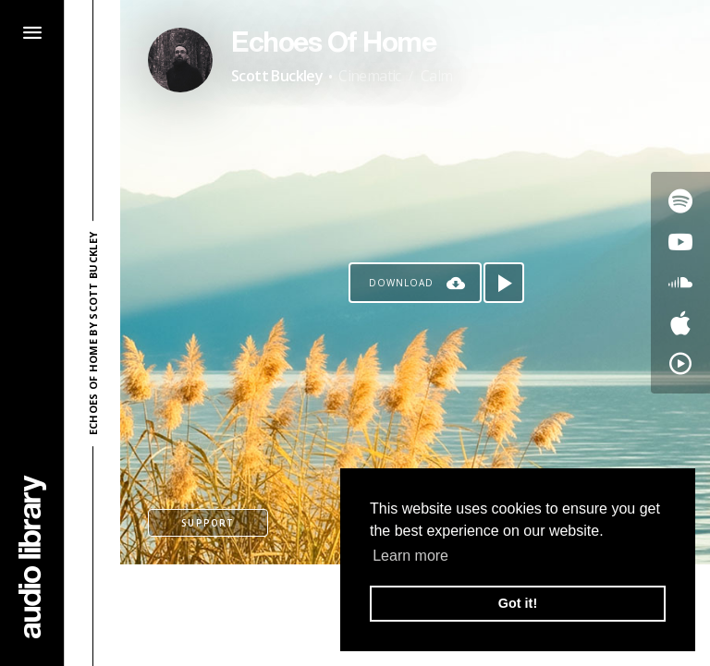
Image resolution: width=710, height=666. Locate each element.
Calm (437, 76)
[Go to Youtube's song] (680, 242)
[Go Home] (32, 556)
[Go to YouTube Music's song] (680, 364)
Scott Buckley (277, 76)
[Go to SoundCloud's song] (680, 282)
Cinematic (369, 76)
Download (401, 282)
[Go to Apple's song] (680, 323)
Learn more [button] (410, 555)
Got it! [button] (517, 603)
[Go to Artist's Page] (180, 60)
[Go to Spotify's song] (680, 201)
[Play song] (504, 282)
